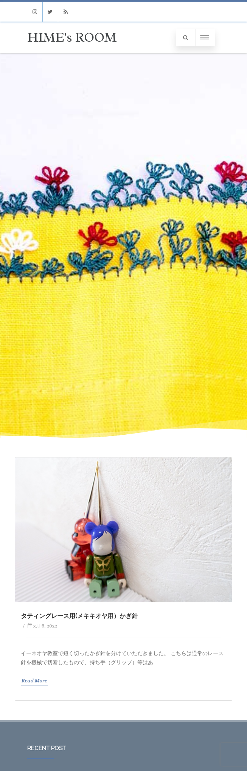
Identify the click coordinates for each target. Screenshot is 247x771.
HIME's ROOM (72, 37)
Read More (34, 680)
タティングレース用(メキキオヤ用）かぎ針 (79, 616)
